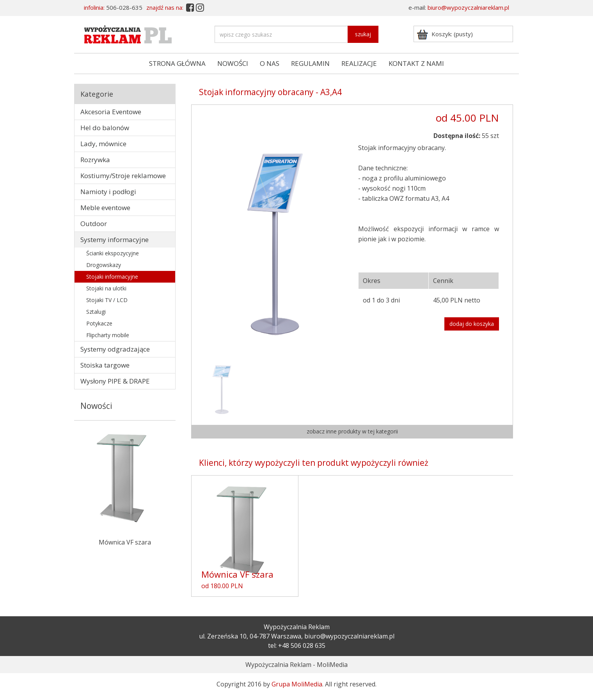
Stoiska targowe (105, 365)
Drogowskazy (103, 265)
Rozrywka (95, 159)
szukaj (363, 34)
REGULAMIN (310, 63)
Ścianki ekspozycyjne (112, 253)
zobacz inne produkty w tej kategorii (352, 431)
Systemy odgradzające (115, 349)
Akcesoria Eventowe (110, 111)
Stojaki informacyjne (112, 276)
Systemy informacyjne (114, 239)
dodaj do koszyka (471, 323)
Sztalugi (96, 311)
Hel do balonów (104, 127)
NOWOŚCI (232, 63)
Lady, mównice (103, 143)
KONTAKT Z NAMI (416, 63)
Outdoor (93, 223)
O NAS (269, 63)
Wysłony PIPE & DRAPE (115, 381)
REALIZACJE (359, 63)
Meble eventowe (105, 207)
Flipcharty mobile (107, 335)
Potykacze (99, 323)
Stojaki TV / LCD (107, 300)
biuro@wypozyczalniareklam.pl (468, 7)
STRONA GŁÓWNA (177, 63)
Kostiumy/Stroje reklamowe (123, 175)
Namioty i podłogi (108, 191)
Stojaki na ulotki (106, 288)
